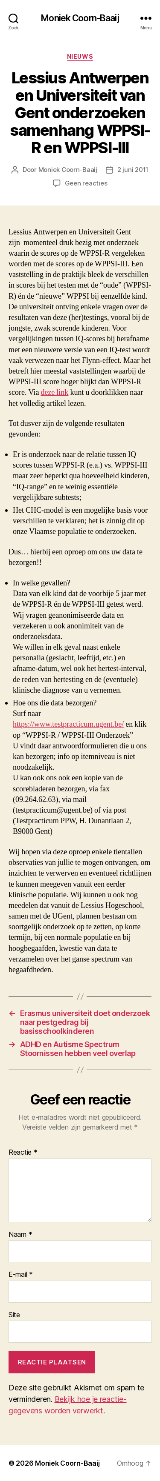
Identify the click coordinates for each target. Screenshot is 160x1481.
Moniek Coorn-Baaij (80, 18)
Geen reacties (86, 183)
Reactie (23, 1152)
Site (14, 1315)
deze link (54, 392)
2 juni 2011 (132, 170)
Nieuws (80, 56)
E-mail (21, 1274)
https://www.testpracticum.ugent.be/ (68, 724)
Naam (20, 1234)
